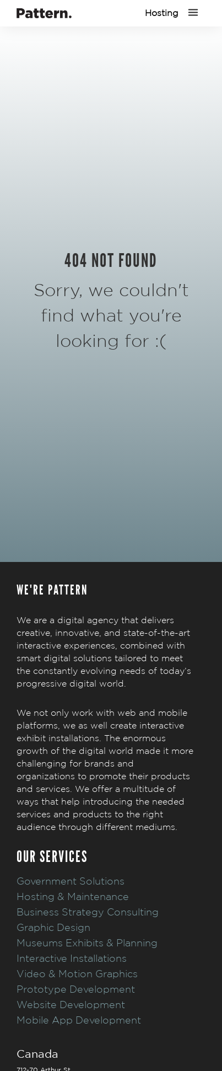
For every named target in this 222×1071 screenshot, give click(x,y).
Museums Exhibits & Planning (87, 943)
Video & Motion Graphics (77, 973)
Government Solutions (70, 881)
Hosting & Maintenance (73, 896)
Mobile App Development (79, 1020)
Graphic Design (53, 927)
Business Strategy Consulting (88, 912)
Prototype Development (76, 989)
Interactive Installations (72, 958)
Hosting (161, 13)
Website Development (71, 1004)
